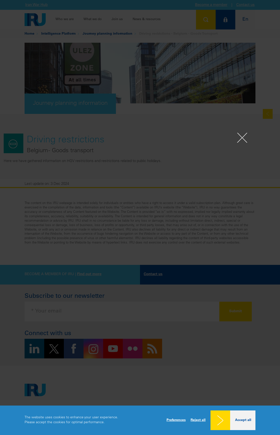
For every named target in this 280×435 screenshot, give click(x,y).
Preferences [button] (176, 420)
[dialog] (140, 420)
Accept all (243, 420)
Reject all (198, 420)
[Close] (242, 138)
